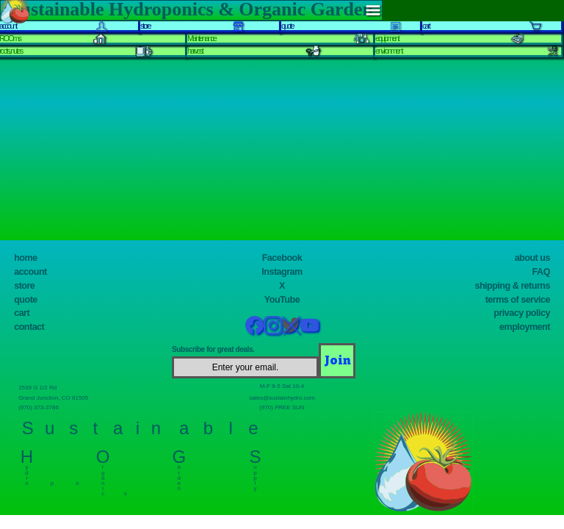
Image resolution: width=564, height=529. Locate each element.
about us (532, 258)
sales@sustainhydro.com (282, 397)
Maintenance (201, 38)
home (25, 258)
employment (524, 327)
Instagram (281, 272)
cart (21, 313)
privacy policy (522, 313)
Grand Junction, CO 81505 (60, 397)
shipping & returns (512, 286)
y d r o (27, 472)
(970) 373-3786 (42, 407)
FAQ (541, 272)
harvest (195, 50)
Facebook (282, 258)
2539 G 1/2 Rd (41, 387)
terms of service (517, 300)
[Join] (337, 360)
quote (25, 300)
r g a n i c (103, 477)
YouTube (282, 300)
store (24, 286)
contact (29, 327)
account (30, 272)
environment (388, 50)
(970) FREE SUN (282, 407)
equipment (387, 38)
